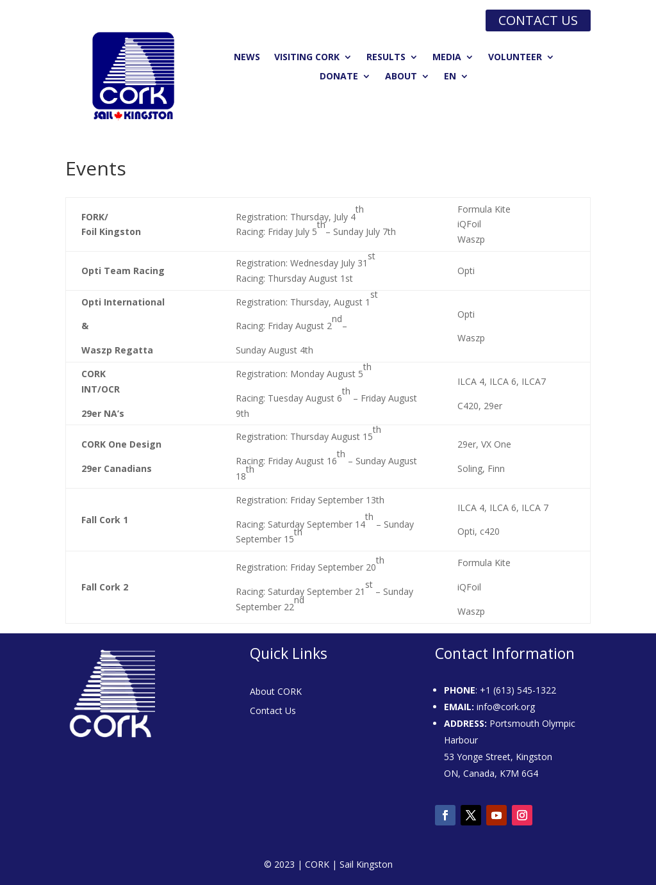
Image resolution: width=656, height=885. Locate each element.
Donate (339, 77)
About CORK (276, 692)
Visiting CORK (307, 58)
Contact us (538, 20)
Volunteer (515, 58)
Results (386, 58)
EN (450, 77)
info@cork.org (506, 707)
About (401, 77)
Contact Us (273, 711)
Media (446, 58)
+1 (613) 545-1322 (518, 690)
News (247, 58)
